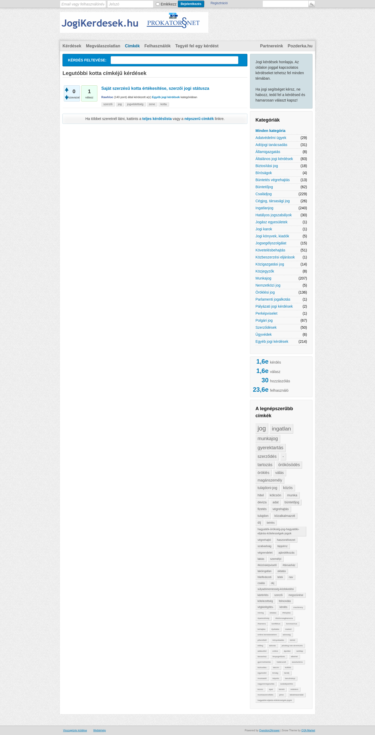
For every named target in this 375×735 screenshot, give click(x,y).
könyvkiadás (278, 640)
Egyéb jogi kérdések (271, 341)
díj (259, 522)
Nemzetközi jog (267, 285)
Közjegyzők (264, 271)
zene (152, 104)
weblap (299, 651)
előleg (260, 645)
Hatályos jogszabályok (273, 215)
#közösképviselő (267, 565)
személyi (275, 558)
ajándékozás (286, 552)
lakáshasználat (296, 695)
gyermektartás (264, 662)
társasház (262, 656)
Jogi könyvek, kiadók (272, 236)
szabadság (264, 546)
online (275, 651)
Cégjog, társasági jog (272, 201)
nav (291, 577)
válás (279, 473)
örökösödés (289, 464)
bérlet (292, 640)
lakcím (276, 667)
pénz (281, 695)
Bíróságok (263, 173)
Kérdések (72, 46)
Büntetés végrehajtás (272, 180)
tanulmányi (290, 678)
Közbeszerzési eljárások (275, 257)
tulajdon (263, 516)
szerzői (278, 595)
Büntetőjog (264, 187)
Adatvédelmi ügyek (270, 138)
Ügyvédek (263, 334)
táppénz (282, 546)
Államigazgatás (267, 152)
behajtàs (261, 629)
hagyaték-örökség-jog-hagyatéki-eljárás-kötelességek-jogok (278, 531)
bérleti (282, 689)
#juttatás (275, 629)
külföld (288, 667)
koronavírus (291, 624)
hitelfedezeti (264, 577)
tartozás (265, 464)
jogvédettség (135, 104)
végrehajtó (264, 539)
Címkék (132, 46)
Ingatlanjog (264, 208)
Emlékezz (169, 4)
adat (275, 502)
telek (280, 577)
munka (292, 495)
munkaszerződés (265, 695)
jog (262, 428)
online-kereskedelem (267, 634)
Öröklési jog (265, 292)
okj (272, 583)
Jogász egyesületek (271, 222)
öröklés (263, 473)
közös (288, 488)
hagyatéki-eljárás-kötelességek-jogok (275, 700)
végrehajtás (280, 509)
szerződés (267, 456)
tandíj (286, 673)
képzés (275, 678)
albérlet (294, 656)
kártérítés (263, 595)
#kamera (262, 624)
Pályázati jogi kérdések (274, 306)
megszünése (296, 595)
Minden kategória (270, 131)
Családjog (263, 194)
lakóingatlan (264, 571)
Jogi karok (263, 229)
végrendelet (265, 552)
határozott (281, 662)
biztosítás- (262, 667)
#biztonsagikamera (284, 618)
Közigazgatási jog (269, 264)
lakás (261, 558)
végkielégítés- (266, 607)
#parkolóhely (263, 618)
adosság (287, 634)
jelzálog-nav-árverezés (292, 645)
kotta (163, 104)
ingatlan (281, 429)
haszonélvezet (286, 539)
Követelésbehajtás (270, 250)
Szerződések (266, 327)
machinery (298, 607)
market (288, 629)
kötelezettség (265, 601)
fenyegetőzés (278, 656)
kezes (260, 689)
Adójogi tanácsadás (271, 145)
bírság (275, 673)
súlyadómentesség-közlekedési (276, 589)
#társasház (289, 565)
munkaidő (262, 678)
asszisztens (297, 662)
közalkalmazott (284, 516)
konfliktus (276, 624)
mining (261, 613)
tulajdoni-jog (267, 488)
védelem (294, 689)
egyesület (262, 673)
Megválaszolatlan (103, 46)
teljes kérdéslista (157, 119)
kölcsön (275, 495)
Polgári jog (264, 320)
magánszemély (270, 480)
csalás (261, 583)
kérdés (283, 607)
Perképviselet (266, 313)
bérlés (270, 522)
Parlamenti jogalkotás (272, 299)
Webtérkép (99, 730)
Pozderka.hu (300, 46)
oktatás (281, 571)
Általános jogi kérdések (274, 159)
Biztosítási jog (266, 166)
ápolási (287, 651)
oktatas (273, 613)
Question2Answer (269, 730)
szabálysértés (286, 684)
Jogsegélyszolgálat (270, 243)
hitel (261, 495)
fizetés (262, 509)
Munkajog (263, 278)
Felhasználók (158, 46)
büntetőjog (292, 502)
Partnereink (271, 46)
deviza (262, 502)
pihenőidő (262, 640)
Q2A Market (308, 730)
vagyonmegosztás (266, 684)
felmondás (285, 601)
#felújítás (286, 613)
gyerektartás (270, 447)
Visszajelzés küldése (75, 730)
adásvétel (262, 651)
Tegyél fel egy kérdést (196, 46)
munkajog (268, 438)
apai (271, 689)
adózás (272, 645)
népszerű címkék (199, 119)
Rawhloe (107, 97)
